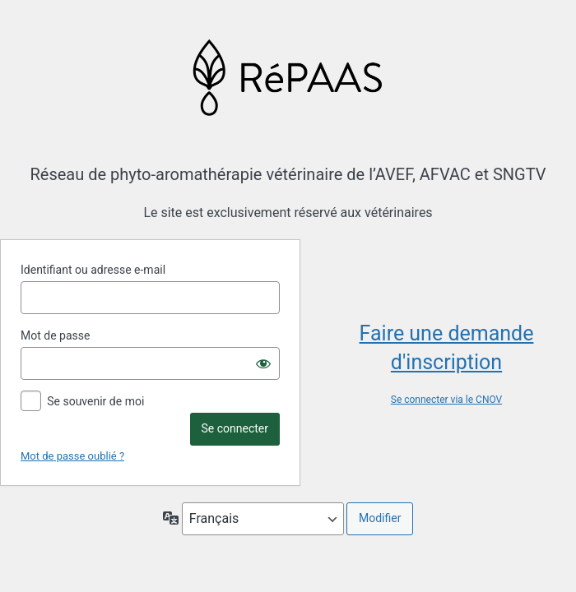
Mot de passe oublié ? (72, 456)
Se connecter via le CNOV (446, 399)
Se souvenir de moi (95, 401)
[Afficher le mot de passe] (263, 363)
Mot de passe (55, 335)
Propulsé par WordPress (288, 77)
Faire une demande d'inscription (447, 347)
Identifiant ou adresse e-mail (93, 269)
